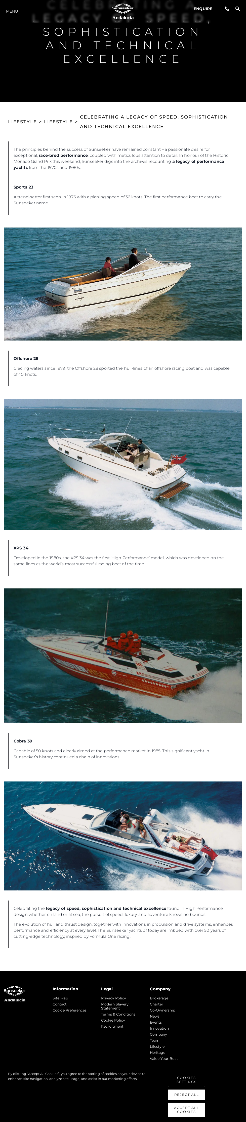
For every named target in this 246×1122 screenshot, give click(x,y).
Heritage (157, 1052)
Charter (156, 1004)
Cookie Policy (113, 1020)
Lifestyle (157, 1046)
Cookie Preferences (70, 1010)
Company (158, 1034)
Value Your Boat (164, 1058)
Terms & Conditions (118, 1014)
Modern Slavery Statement (115, 1006)
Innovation (159, 1028)
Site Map (60, 998)
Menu (12, 11)
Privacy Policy (113, 998)
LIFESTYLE (22, 122)
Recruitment (112, 1026)
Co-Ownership (162, 1010)
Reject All (186, 1098)
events (156, 1022)
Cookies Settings (187, 1083)
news (154, 1016)
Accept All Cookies (186, 1113)
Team (154, 1040)
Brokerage (159, 998)
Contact (60, 1004)
